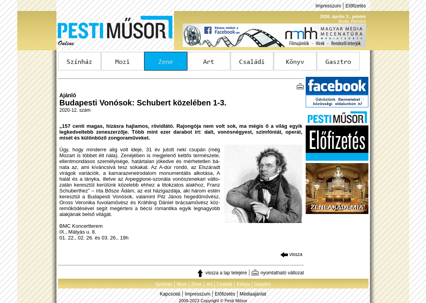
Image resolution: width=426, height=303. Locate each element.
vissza (291, 254)
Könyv (243, 284)
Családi (224, 284)
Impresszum (328, 6)
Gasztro (262, 284)
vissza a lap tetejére (221, 273)
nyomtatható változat (277, 273)
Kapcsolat (170, 294)
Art (209, 284)
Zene (196, 284)
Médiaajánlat (252, 294)
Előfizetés (355, 6)
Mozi (182, 284)
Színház (163, 284)
